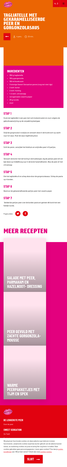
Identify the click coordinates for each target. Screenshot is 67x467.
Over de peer (8, 424)
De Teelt (7, 434)
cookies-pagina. (46, 452)
